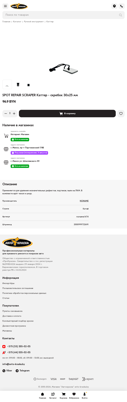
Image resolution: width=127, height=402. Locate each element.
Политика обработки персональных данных (24, 293)
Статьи (5, 298)
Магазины (7, 331)
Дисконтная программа (14, 326)
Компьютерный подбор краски (17, 321)
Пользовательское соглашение (17, 288)
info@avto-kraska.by (13, 364)
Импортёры (8, 283)
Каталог (17, 22)
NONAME (84, 201)
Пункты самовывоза (12, 311)
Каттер (50, 22)
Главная (6, 22)
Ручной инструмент (34, 22)
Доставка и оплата (11, 316)
